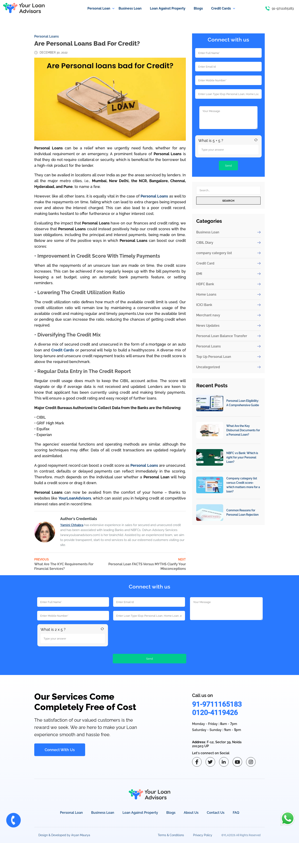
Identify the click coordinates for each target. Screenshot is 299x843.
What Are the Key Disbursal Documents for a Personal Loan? (243, 430)
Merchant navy (228, 315)
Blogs (170, 813)
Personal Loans (46, 36)
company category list (228, 253)
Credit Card (228, 263)
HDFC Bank (228, 284)
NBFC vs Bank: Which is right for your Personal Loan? (242, 457)
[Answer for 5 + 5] (228, 149)
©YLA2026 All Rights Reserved (241, 835)
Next (146, 564)
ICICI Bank (228, 305)
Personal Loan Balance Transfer (228, 336)
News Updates (228, 326)
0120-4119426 (215, 712)
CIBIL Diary (228, 243)
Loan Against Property (140, 813)
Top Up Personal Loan (228, 357)
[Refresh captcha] (256, 139)
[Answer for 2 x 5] (72, 638)
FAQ (236, 813)
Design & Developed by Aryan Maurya (64, 835)
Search (228, 200)
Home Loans (228, 294)
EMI (228, 274)
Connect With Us (60, 750)
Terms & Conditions (171, 835)
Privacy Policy (202, 835)
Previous (68, 564)
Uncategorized (228, 367)
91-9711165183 (217, 704)
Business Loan (228, 232)
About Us (191, 813)
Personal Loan (71, 813)
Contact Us (215, 813)
